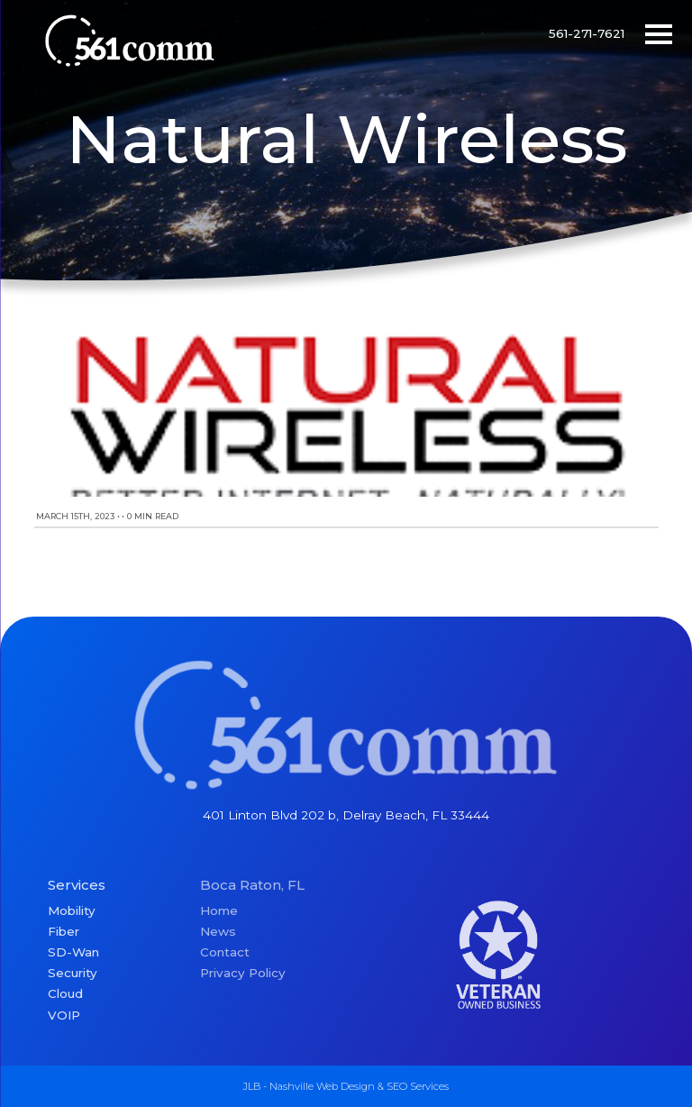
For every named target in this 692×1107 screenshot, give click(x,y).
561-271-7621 (586, 33)
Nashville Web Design (322, 1086)
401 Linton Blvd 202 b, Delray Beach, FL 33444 (346, 815)
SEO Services (418, 1086)
